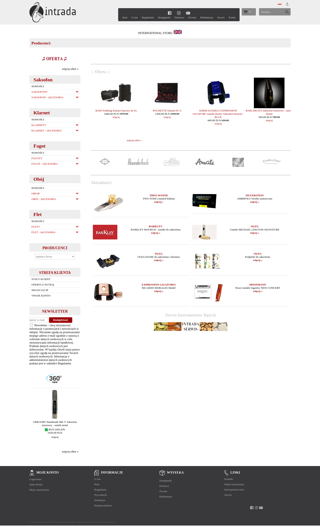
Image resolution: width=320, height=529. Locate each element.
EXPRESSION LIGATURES (159, 284)
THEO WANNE (158, 195)
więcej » (158, 201)
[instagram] (178, 13)
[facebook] (169, 13)
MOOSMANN (257, 284)
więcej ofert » (70, 69)
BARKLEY (155, 226)
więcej (55, 437)
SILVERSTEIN (254, 195)
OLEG (255, 226)
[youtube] (188, 13)
